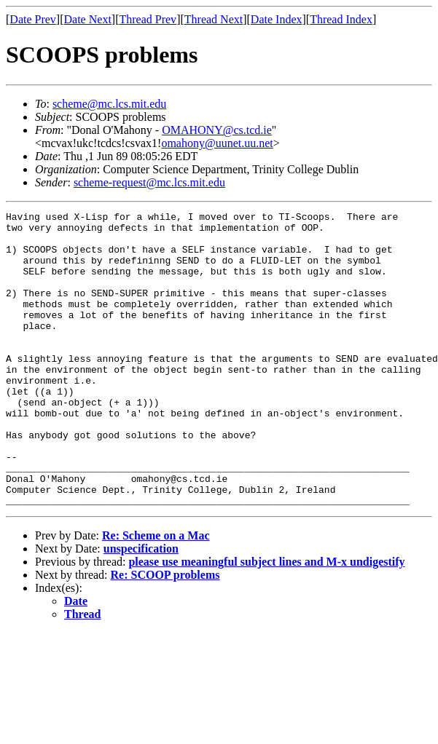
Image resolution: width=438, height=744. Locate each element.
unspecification (141, 607)
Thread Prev (147, 19)
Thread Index (341, 19)
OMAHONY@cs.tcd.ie (217, 130)
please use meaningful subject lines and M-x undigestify (266, 620)
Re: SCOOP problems (165, 634)
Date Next (88, 19)
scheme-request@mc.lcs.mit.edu (149, 182)
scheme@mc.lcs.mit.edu (109, 104)
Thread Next (213, 19)
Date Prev (32, 19)
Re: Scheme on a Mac (156, 594)
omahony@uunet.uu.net (217, 143)
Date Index (276, 19)
